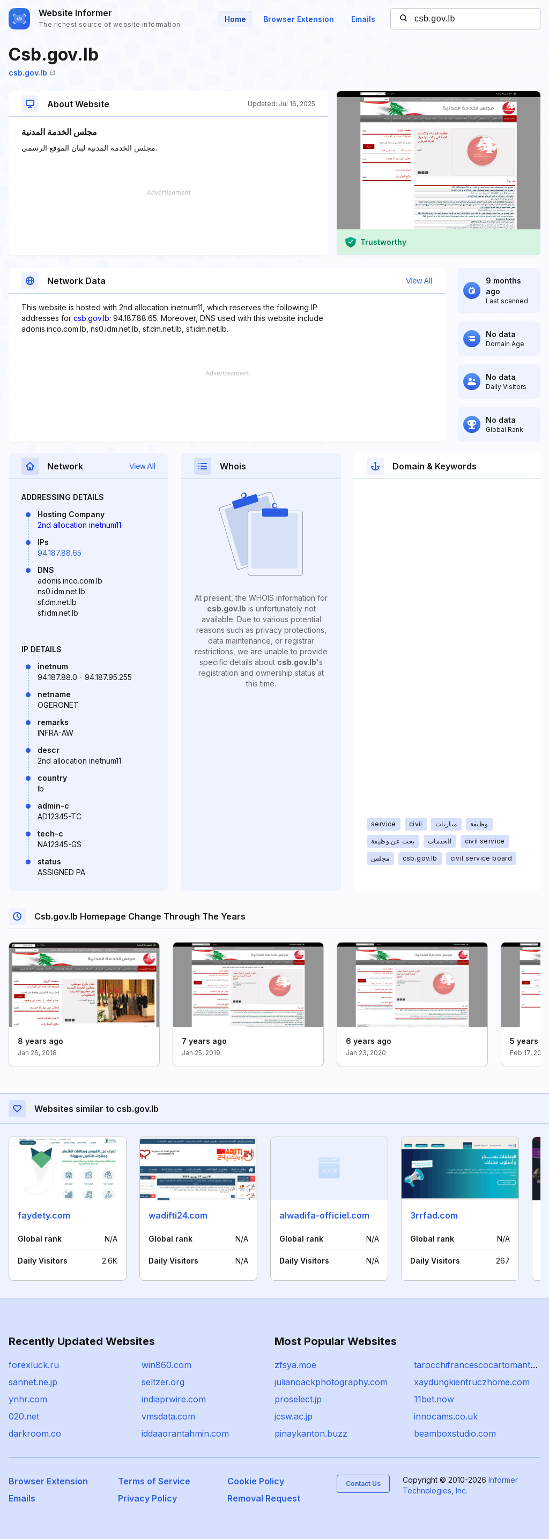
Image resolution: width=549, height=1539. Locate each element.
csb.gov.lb (32, 72)
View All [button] (419, 281)
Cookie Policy (255, 1481)
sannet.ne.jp (33, 1382)
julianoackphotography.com (331, 1382)
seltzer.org (163, 1382)
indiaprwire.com (174, 1399)
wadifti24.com (178, 1215)
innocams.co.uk (446, 1416)
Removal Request (263, 1498)
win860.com (166, 1364)
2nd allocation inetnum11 (79, 524)
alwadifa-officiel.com (324, 1215)
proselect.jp (298, 1399)
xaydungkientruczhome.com (472, 1382)
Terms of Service (154, 1481)
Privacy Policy (147, 1498)
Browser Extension (298, 19)
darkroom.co (35, 1433)
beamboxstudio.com (455, 1433)
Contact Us (363, 1484)
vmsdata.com (168, 1416)
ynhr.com (28, 1399)
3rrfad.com (434, 1215)
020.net (24, 1416)
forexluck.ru (34, 1364)
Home (235, 19)
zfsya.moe (295, 1364)
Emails (363, 19)
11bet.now (434, 1399)
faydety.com (44, 1215)
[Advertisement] (168, 222)
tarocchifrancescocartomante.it (477, 1364)
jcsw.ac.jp (293, 1416)
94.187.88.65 (59, 552)
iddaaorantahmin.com (185, 1433)
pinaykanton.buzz (310, 1433)
